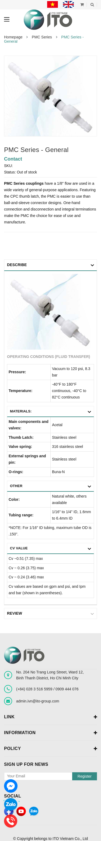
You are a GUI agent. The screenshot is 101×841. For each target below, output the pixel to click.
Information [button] (50, 733)
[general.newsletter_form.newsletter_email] (50, 776)
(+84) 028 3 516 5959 (34, 689)
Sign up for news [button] (26, 764)
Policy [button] (50, 749)
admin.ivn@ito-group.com (37, 701)
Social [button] (12, 795)
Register (85, 776)
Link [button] (50, 717)
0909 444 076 (67, 689)
